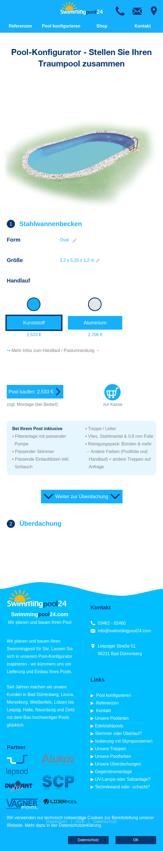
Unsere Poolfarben (113, 756)
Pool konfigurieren (61, 26)
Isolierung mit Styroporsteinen (123, 741)
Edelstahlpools (109, 726)
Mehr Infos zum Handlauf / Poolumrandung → (55, 350)
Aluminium (95, 323)
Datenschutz (88, 840)
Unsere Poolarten (112, 718)
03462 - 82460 (112, 623)
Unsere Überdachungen (118, 764)
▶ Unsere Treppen (108, 748)
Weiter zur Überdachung (81, 496)
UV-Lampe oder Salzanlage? (123, 779)
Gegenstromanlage (113, 771)
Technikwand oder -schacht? (122, 787)
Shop (101, 26)
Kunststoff (34, 323)
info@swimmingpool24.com (124, 630)
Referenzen (20, 26)
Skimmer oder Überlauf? (118, 733)
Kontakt (142, 26)
